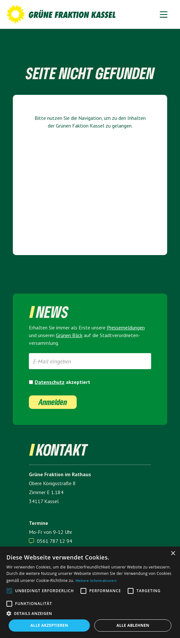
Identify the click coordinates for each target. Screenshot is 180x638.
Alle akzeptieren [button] (49, 625)
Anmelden (53, 402)
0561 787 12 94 (54, 541)
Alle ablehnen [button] (132, 625)
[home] (59, 14)
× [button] (172, 553)
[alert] (90, 592)
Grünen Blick (69, 335)
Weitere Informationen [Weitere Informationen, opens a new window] (95, 580)
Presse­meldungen (126, 327)
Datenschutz (49, 382)
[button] (163, 14)
